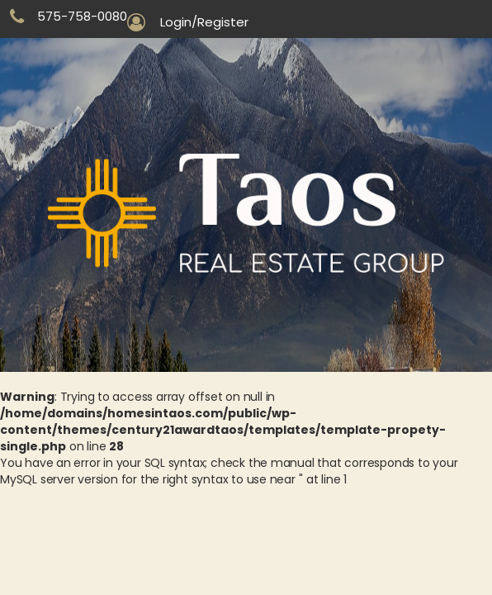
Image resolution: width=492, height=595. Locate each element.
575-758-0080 (82, 16)
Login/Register (204, 22)
